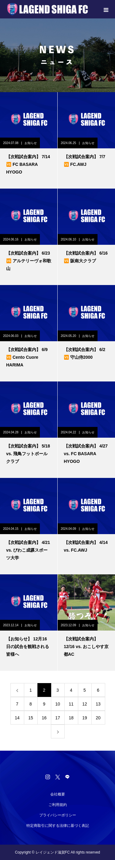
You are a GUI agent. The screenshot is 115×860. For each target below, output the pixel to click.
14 (17, 717)
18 (71, 717)
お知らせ (31, 143)
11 (71, 704)
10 (57, 704)
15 (30, 717)
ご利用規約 (57, 805)
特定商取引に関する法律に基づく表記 (57, 825)
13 (98, 704)
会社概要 (57, 794)
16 (44, 717)
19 (84, 717)
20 (98, 717)
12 (84, 704)
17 (57, 717)
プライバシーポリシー (57, 815)
